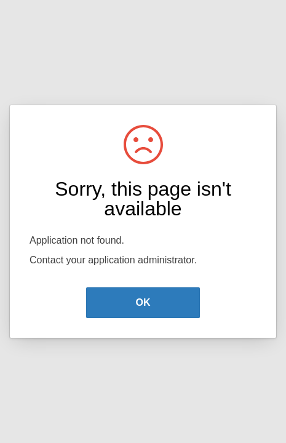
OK (143, 302)
